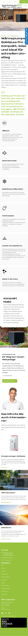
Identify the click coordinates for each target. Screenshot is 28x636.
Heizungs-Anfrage (9, 381)
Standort (3, 1)
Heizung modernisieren (14, 35)
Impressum (4, 594)
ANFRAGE (26, 41)
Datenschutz (4, 591)
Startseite (3, 35)
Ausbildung (4, 579)
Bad (2, 565)
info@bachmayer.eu (14, 1)
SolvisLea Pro (14, 36)
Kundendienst (4, 574)
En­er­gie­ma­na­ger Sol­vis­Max (13, 456)
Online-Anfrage (5, 585)
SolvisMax (4, 467)
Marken (3, 582)
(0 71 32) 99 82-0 (9, 1)
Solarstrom (6, 527)
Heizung (3, 568)
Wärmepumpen (5, 36)
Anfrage (24, 1)
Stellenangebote (5, 577)
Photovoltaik (5, 539)
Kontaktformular (5, 588)
